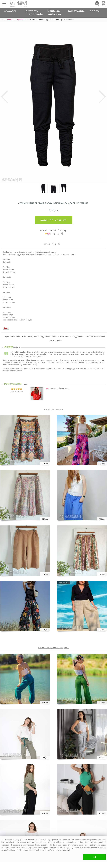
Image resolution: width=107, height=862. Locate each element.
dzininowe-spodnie (30, 336)
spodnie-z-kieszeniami (95, 336)
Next (102, 96)
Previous (4, 96)
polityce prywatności (61, 850)
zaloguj (103, 6)
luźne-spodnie (64, 336)
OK (94, 857)
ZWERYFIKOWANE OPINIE (17, 384)
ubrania (47, 244)
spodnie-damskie (12, 336)
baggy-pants (78, 336)
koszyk (97, 6)
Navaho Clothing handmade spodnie (53, 648)
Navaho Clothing (58, 230)
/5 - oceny (52, 234)
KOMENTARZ (12, 347)
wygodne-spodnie (48, 336)
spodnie (57, 244)
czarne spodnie (55, 340)
